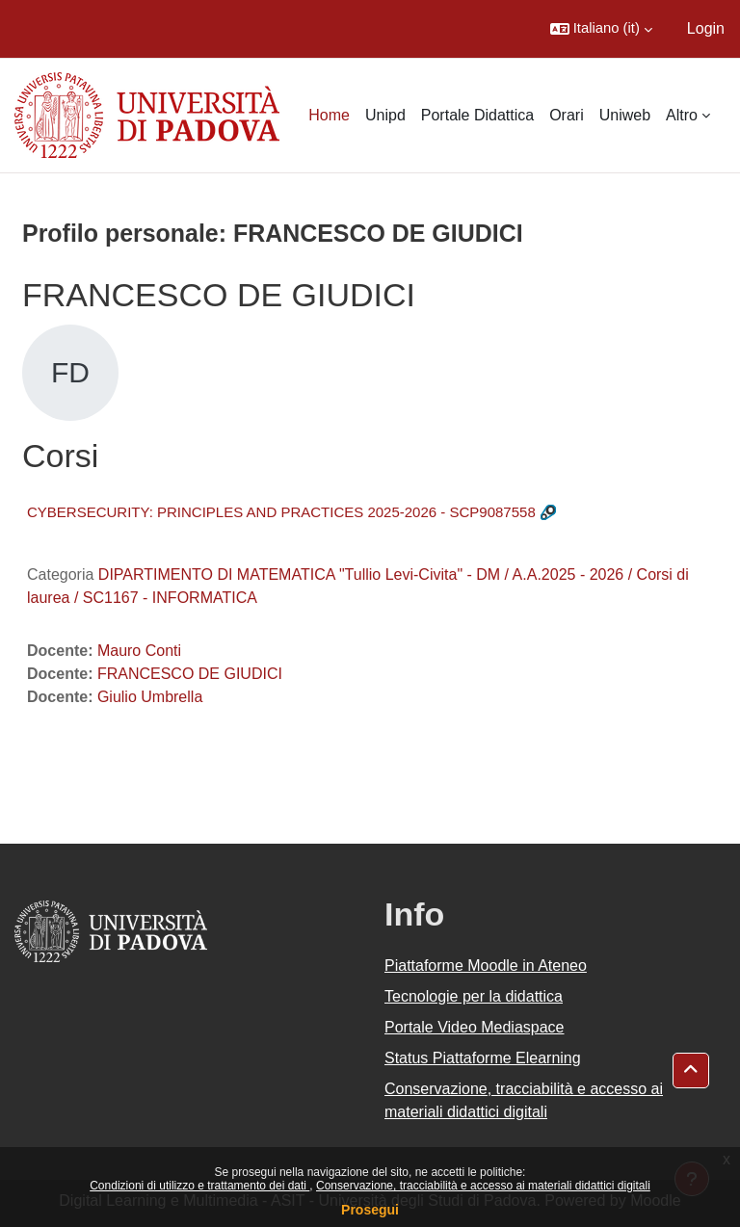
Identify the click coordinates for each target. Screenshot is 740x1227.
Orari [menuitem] (566, 115)
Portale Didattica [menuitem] (477, 115)
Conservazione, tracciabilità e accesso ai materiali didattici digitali (483, 1185)
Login (706, 28)
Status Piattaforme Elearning (482, 1058)
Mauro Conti (139, 650)
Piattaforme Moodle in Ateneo (485, 965)
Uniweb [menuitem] (624, 115)
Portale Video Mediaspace (474, 1027)
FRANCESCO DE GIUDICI (189, 674)
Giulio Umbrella (149, 697)
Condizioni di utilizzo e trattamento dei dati (199, 1185)
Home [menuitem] (329, 115)
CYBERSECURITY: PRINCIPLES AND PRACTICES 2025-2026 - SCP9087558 (281, 512)
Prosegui (370, 1209)
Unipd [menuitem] (385, 115)
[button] (601, 29)
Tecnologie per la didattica (473, 996)
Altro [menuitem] (682, 115)
